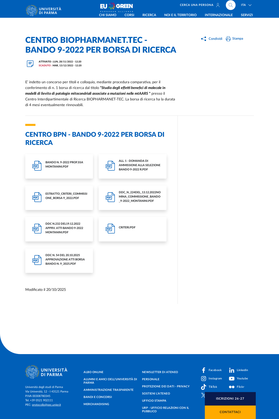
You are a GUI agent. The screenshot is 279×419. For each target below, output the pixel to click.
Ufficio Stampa (154, 400)
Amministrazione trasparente (109, 390)
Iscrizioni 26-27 (230, 398)
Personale (151, 379)
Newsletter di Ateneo (160, 372)
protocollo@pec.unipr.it (46, 404)
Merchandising (96, 404)
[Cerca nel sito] (231, 6)
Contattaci (230, 412)
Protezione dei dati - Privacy (166, 386)
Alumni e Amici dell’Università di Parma (110, 381)
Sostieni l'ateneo (156, 393)
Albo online (94, 372)
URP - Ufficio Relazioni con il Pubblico (165, 410)
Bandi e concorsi (98, 397)
